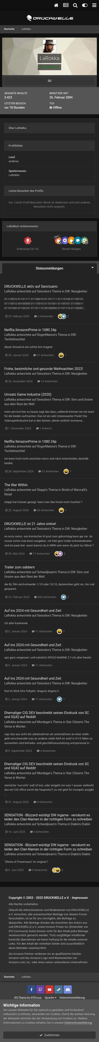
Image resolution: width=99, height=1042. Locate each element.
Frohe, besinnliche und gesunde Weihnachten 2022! (43, 369)
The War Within (16, 485)
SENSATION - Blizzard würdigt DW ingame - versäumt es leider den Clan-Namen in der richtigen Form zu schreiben (48, 817)
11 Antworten (42, 631)
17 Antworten (39, 553)
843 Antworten (45, 597)
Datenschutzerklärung (72, 997)
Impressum (80, 897)
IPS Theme (20, 997)
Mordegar (43, 722)
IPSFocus (36, 997)
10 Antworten (47, 381)
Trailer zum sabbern (19, 567)
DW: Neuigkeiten (76, 291)
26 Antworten (44, 510)
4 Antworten (46, 750)
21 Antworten (43, 355)
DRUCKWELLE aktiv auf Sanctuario (30, 286)
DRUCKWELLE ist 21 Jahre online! (30, 524)
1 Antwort (44, 428)
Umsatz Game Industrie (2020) (27, 394)
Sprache (50, 997)
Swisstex (43, 291)
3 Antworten (39, 831)
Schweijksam (46, 572)
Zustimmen (49, 1035)
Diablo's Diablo (80, 824)
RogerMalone (46, 334)
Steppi (41, 490)
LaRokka (10, 291)
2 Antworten (43, 316)
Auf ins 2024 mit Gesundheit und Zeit (32, 611)
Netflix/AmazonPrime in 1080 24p (30, 330)
